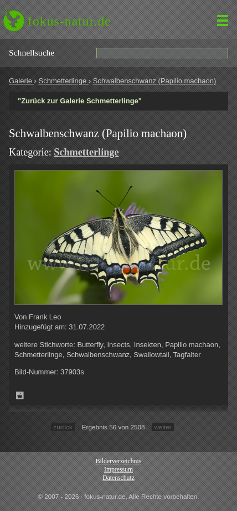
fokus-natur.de (69, 21)
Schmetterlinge (63, 81)
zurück (62, 426)
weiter (162, 426)
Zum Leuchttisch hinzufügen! (20, 395)
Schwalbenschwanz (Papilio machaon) (155, 81)
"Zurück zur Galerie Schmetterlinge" (80, 101)
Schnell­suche (31, 52)
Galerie (21, 81)
